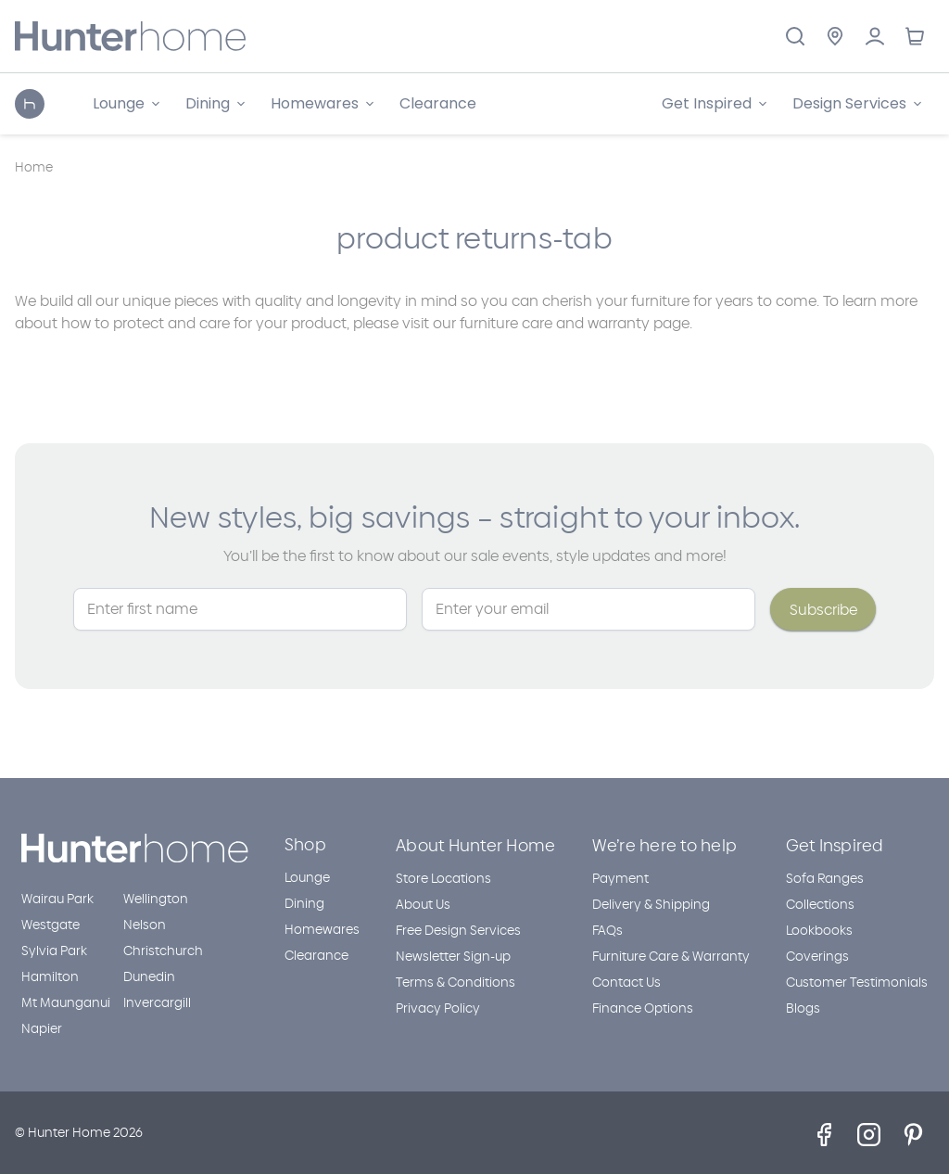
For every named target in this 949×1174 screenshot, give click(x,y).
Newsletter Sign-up (453, 956)
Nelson (144, 925)
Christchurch (163, 951)
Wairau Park (57, 899)
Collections (820, 904)
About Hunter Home (475, 846)
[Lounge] (126, 103)
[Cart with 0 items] (914, 36)
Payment (620, 879)
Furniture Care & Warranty (671, 956)
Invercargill (157, 1003)
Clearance (437, 103)
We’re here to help (665, 846)
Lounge (307, 878)
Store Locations (443, 879)
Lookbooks (819, 930)
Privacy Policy (438, 1008)
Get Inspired (835, 846)
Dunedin (149, 977)
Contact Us (626, 982)
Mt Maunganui (65, 1003)
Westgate (50, 925)
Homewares (322, 930)
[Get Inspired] (714, 103)
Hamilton (50, 977)
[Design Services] (856, 103)
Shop (305, 845)
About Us (423, 904)
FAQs (607, 930)
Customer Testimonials (857, 982)
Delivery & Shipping (651, 904)
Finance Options (642, 1008)
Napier (41, 1029)
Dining (304, 904)
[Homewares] (322, 103)
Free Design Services (458, 930)
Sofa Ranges (825, 879)
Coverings (817, 956)
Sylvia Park (54, 951)
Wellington (155, 899)
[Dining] (215, 103)
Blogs (803, 1008)
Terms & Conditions (455, 982)
